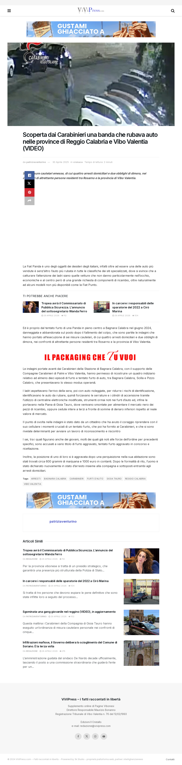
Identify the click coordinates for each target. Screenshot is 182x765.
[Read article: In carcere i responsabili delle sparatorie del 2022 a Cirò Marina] (102, 307)
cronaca (78, 162)
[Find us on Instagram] (95, 736)
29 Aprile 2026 (50, 315)
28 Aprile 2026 (49, 651)
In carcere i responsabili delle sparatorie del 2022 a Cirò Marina (133, 307)
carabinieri (77, 478)
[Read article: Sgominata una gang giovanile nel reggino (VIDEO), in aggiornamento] (141, 622)
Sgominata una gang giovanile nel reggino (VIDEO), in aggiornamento (69, 611)
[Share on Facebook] (29, 175)
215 (62, 651)
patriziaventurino (36, 162)
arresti (36, 478)
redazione (32, 559)
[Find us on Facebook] (78, 736)
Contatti (170, 759)
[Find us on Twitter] (86, 736)
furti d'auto (95, 478)
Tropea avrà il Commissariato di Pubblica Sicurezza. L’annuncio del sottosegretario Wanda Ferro (64, 307)
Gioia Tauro (114, 478)
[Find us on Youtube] (103, 736)
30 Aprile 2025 (60, 162)
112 (63, 315)
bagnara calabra (55, 478)
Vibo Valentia (32, 484)
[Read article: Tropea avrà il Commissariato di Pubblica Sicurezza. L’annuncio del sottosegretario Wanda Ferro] (31, 307)
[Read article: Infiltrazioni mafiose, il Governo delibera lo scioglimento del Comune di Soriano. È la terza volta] (141, 653)
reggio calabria (135, 478)
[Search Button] (173, 10)
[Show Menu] (9, 10)
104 (135, 315)
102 (71, 616)
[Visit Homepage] (91, 10)
